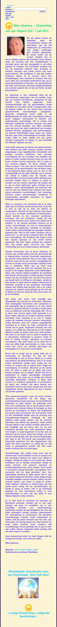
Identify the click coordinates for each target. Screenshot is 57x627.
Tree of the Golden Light (26, 550)
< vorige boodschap (21, 613)
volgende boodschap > (35, 614)
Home (9, 6)
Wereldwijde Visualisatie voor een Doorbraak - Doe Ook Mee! (28, 573)
